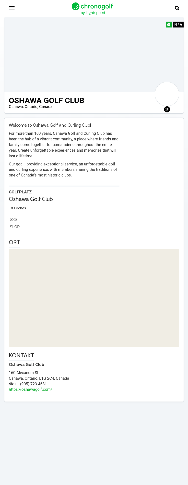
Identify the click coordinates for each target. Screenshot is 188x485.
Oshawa (16, 106)
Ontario (31, 106)
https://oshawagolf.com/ (30, 389)
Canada (45, 106)
